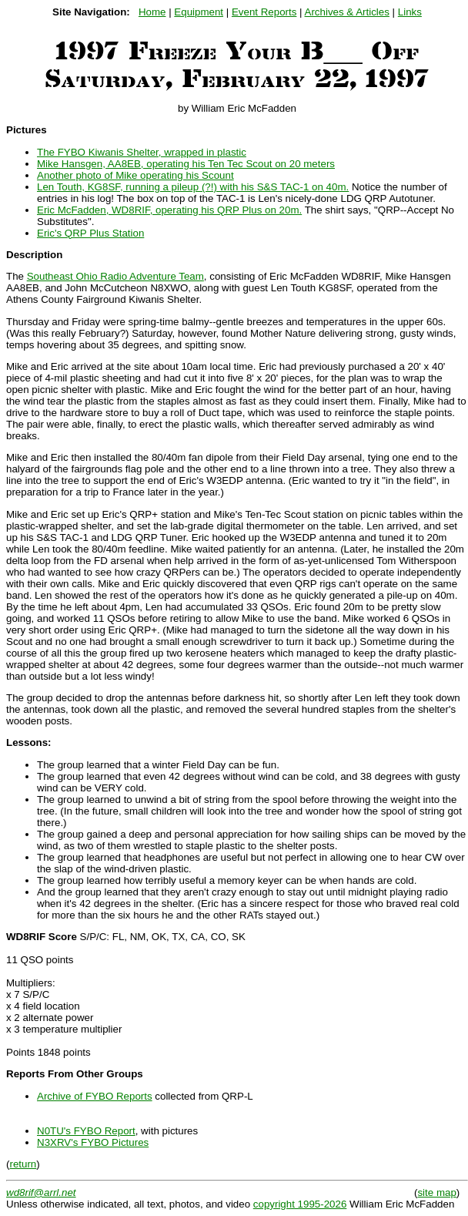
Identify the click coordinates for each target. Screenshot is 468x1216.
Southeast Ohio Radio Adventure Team (115, 276)
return (22, 1164)
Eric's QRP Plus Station (90, 233)
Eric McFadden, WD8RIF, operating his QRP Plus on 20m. (169, 210)
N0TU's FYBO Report (86, 1131)
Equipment (198, 12)
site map (436, 1192)
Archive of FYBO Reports (94, 1096)
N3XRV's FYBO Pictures (93, 1142)
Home (152, 12)
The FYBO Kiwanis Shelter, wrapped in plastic (141, 152)
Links (410, 12)
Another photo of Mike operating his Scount (135, 175)
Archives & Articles (347, 12)
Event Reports (264, 12)
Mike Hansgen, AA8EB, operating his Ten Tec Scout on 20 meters (186, 164)
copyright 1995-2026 (300, 1204)
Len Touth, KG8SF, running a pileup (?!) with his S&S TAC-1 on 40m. (193, 187)
